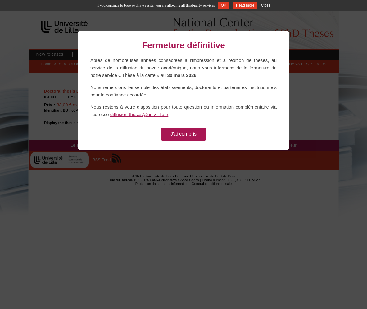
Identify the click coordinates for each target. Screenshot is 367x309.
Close (266, 5)
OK (223, 5)
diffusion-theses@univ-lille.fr (139, 114)
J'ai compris (183, 134)
